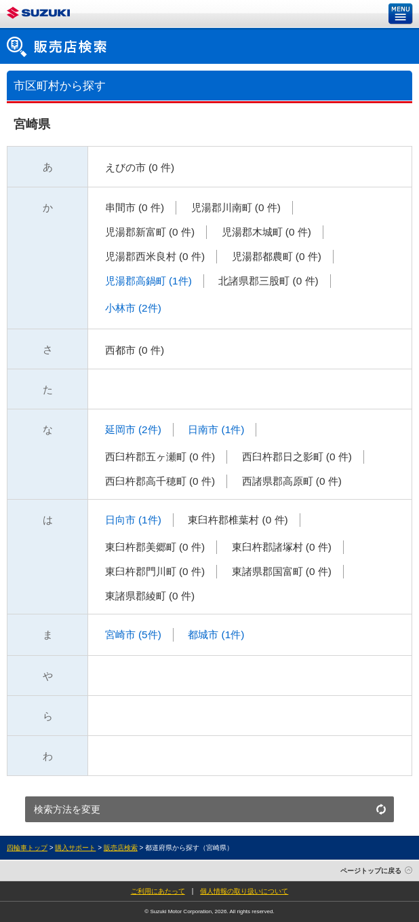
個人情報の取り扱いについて (244, 891)
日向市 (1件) (131, 519)
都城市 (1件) (214, 634)
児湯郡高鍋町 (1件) (146, 281)
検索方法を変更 (67, 809)
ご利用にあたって (158, 891)
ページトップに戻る (370, 870)
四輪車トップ (27, 847)
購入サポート (75, 847)
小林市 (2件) (131, 308)
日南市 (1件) (214, 429)
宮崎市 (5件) (131, 634)
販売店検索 (121, 847)
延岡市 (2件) (131, 429)
